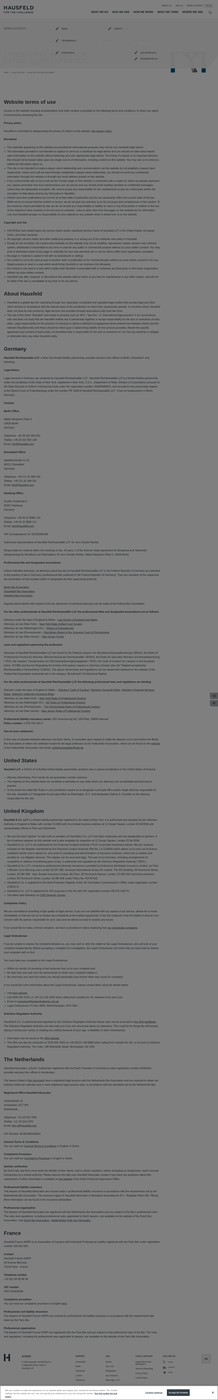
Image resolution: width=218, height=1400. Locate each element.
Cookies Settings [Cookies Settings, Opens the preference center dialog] (154, 1396)
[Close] (212, 1396)
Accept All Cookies (178, 1396)
